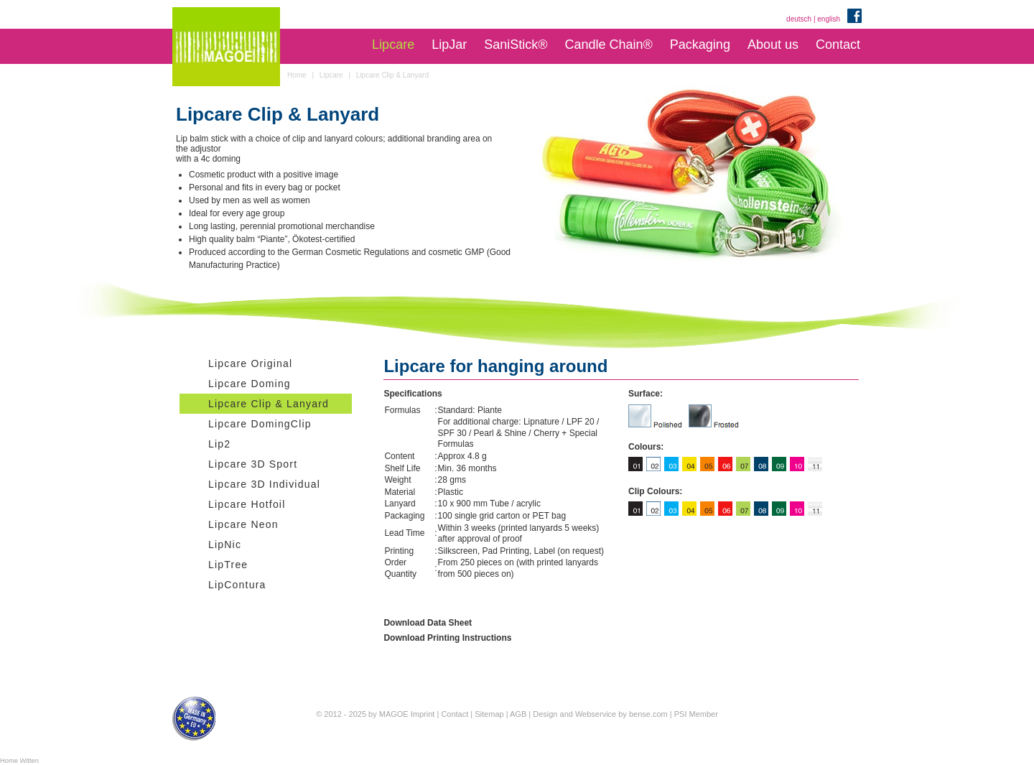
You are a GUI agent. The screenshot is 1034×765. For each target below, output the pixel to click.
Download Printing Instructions (447, 638)
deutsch (798, 19)
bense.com (648, 714)
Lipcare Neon (243, 524)
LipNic (224, 544)
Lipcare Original (250, 363)
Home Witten (19, 760)
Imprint (423, 714)
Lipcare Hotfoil (247, 504)
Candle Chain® (608, 44)
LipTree (228, 564)
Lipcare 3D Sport (252, 464)
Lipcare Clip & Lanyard (268, 403)
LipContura (237, 584)
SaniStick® (515, 44)
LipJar (449, 44)
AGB (518, 714)
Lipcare (393, 44)
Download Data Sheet (427, 623)
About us (772, 44)
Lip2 (219, 444)
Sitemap (489, 714)
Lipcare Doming (249, 383)
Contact (838, 44)
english (828, 19)
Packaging (700, 44)
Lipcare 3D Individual (264, 484)
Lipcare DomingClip (260, 424)
